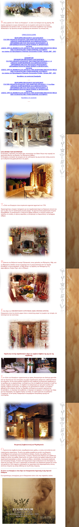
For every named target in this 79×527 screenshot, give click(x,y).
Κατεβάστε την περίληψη (28, 98)
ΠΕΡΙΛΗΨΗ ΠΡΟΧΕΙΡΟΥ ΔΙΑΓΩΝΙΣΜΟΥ (29, 82)
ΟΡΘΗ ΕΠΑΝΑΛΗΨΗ (29, 35)
